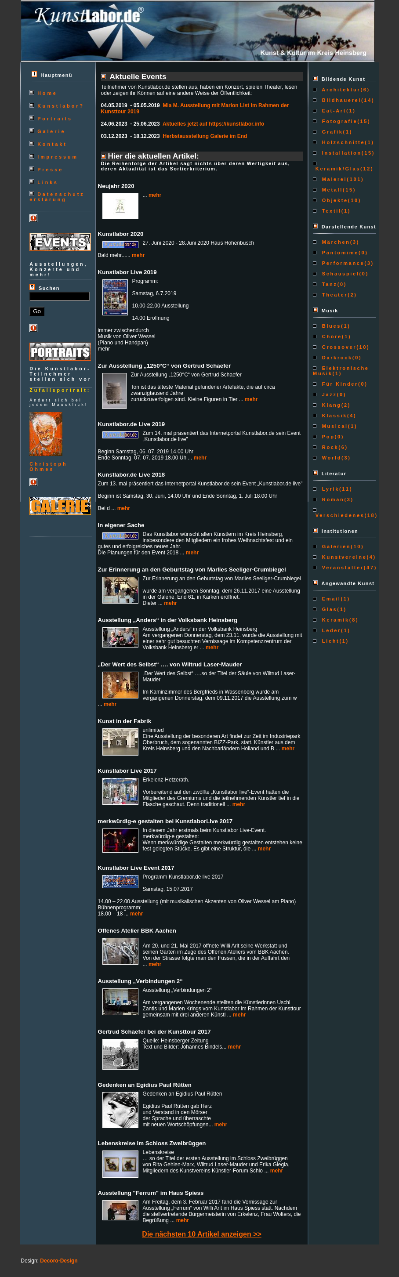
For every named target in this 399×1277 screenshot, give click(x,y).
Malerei (333, 179)
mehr (155, 195)
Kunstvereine (342, 557)
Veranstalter (341, 567)
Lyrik (329, 489)
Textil (330, 210)
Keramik (334, 619)
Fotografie (338, 121)
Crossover (337, 347)
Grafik (331, 131)
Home (47, 93)
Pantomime (339, 252)
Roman (331, 499)
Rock (328, 447)
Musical (333, 426)
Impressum (57, 156)
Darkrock (335, 357)
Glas (328, 609)
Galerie (51, 131)
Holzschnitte (342, 142)
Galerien (335, 546)
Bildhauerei (340, 100)
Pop (327, 436)
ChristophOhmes (48, 466)
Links (47, 182)
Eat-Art (332, 110)
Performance (341, 263)
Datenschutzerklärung (56, 197)
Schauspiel (339, 273)
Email (330, 598)
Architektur (339, 89)
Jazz (328, 394)
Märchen (334, 242)
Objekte (333, 200)
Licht (329, 641)
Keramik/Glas (336, 168)
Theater (333, 294)
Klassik (333, 415)
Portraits (55, 118)
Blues (330, 326)
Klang (330, 405)
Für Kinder (338, 384)
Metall (331, 189)
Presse (50, 169)
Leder (330, 630)
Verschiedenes (338, 515)
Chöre (330, 336)
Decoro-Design (58, 1261)
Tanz (328, 284)
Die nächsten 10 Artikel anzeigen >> (201, 1234)
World (330, 457)
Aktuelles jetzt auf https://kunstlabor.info (213, 124)
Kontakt (52, 144)
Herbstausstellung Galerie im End (205, 136)
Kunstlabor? (60, 106)
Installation (340, 153)
